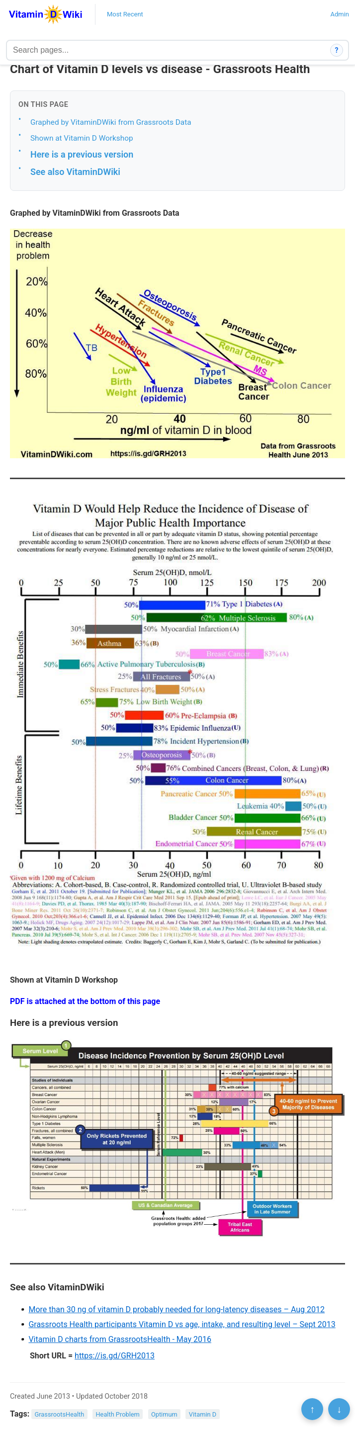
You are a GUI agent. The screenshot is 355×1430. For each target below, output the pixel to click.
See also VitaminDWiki (75, 172)
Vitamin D (202, 1414)
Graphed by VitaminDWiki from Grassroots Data (110, 122)
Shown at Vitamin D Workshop (81, 138)
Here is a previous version (81, 154)
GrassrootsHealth (60, 1414)
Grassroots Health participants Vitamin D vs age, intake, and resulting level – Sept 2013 (181, 1324)
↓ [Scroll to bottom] (339, 1409)
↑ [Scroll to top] (312, 1409)
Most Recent (125, 14)
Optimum (164, 1414)
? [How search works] (337, 50)
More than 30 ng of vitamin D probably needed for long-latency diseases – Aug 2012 (176, 1309)
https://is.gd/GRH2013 (115, 1355)
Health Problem (117, 1414)
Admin (339, 14)
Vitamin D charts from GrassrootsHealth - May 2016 (119, 1339)
